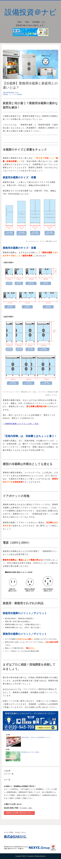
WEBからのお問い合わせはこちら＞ (19, 813)
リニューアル (12, 94)
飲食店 (17, 92)
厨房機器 (5, 94)
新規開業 (19, 94)
